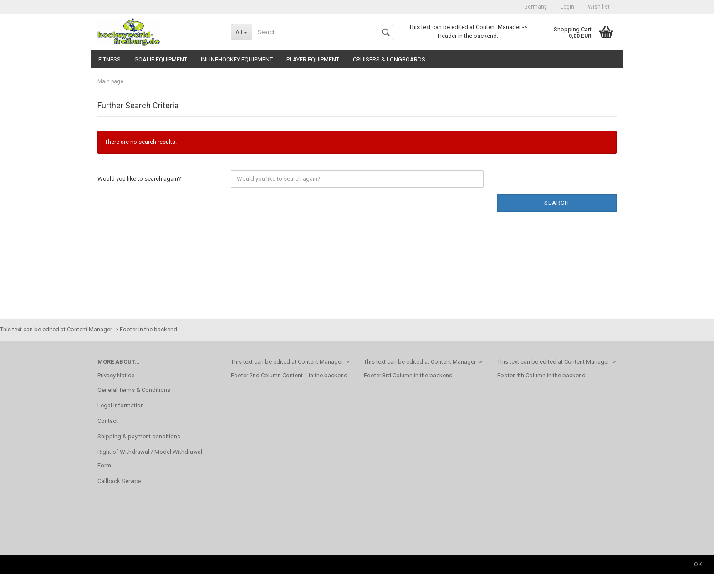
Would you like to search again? (139, 178)
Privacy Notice (115, 375)
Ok (698, 564)
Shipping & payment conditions (138, 436)
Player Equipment (312, 59)
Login (567, 7)
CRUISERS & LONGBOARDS (389, 59)
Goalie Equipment (160, 59)
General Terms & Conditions (133, 389)
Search (556, 202)
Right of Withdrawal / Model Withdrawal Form (149, 458)
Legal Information (120, 405)
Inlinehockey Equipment (237, 59)
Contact (107, 420)
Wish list (599, 7)
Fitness (109, 59)
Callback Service (119, 480)
